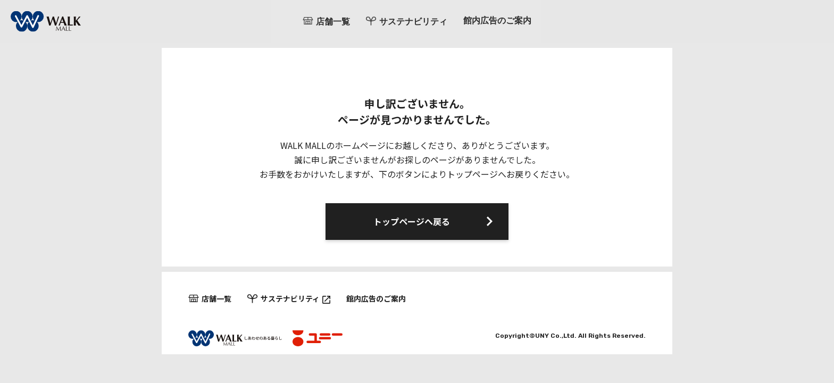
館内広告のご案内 (497, 21)
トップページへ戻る (411, 221)
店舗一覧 (333, 21)
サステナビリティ (413, 21)
